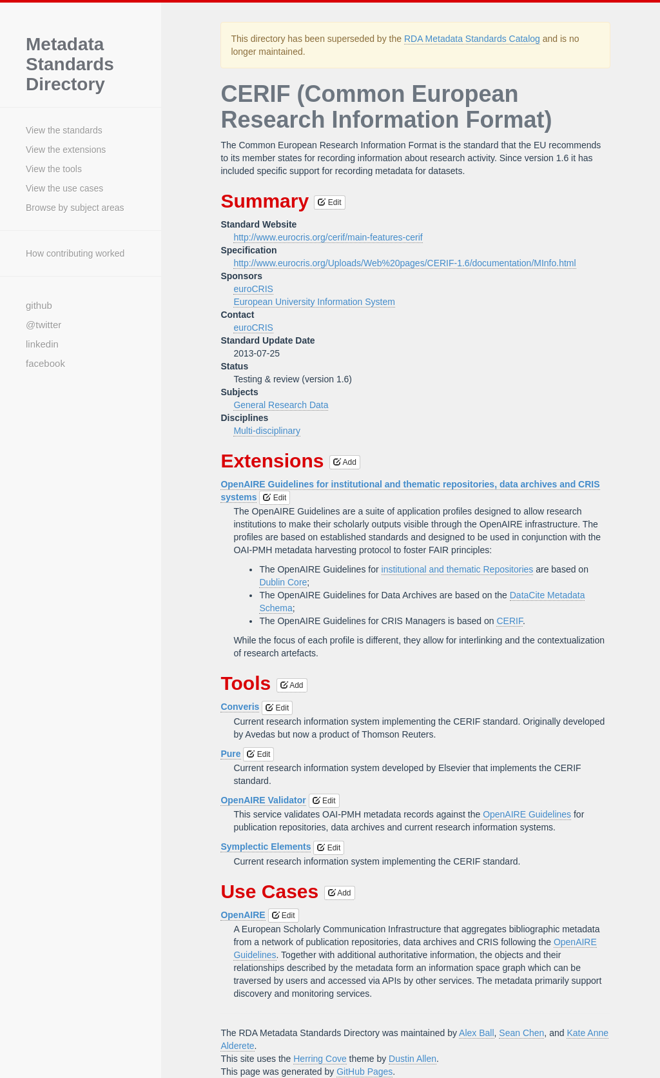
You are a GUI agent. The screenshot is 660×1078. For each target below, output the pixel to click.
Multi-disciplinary (266, 431)
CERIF (509, 621)
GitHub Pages (364, 1071)
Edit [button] (329, 202)
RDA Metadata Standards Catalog (472, 39)
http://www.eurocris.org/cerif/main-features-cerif (327, 237)
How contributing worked (75, 253)
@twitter (43, 324)
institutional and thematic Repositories (458, 569)
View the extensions (66, 149)
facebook (45, 363)
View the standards (64, 130)
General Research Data (280, 405)
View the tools (54, 169)
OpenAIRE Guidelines (527, 814)
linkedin (42, 343)
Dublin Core (283, 582)
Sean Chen (521, 1033)
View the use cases (64, 188)
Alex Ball (476, 1033)
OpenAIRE (242, 915)
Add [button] (344, 462)
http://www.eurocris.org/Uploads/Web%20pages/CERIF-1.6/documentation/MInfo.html (404, 263)
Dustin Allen (412, 1059)
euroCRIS (253, 289)
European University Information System (314, 302)
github (39, 305)
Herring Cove (319, 1059)
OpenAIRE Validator (263, 800)
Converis (239, 706)
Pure (230, 754)
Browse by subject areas (75, 207)
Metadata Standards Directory (70, 64)
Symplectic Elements (265, 846)
